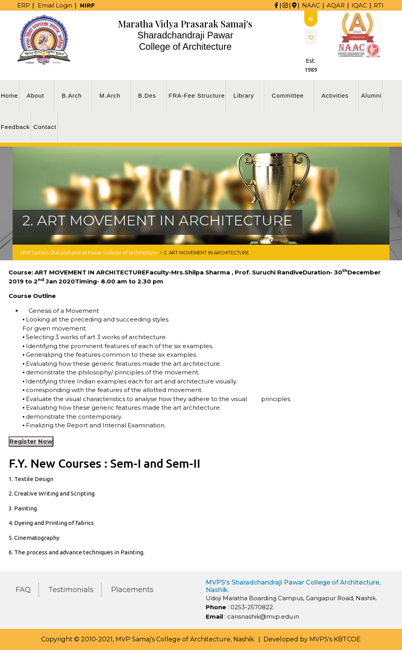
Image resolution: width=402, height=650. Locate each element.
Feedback (15, 126)
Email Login (55, 5)
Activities (335, 95)
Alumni (371, 95)
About (35, 95)
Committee (288, 95)
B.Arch (72, 95)
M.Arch (110, 95)
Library (243, 95)
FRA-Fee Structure (197, 95)
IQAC (359, 5)
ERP (23, 5)
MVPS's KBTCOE (335, 639)
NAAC (311, 5)
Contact (45, 126)
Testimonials (70, 589)
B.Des (147, 95)
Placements (132, 589)
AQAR (336, 5)
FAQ (23, 589)
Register (23, 441)
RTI (379, 5)
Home (9, 95)
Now (45, 441)
